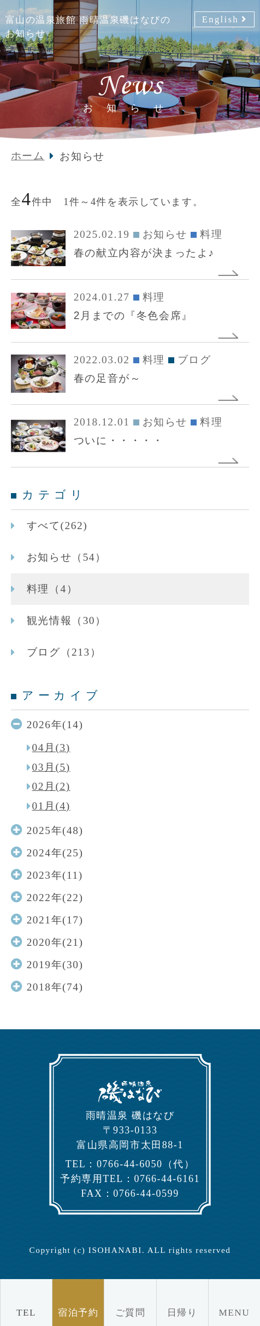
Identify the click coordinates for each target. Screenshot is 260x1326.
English (220, 19)
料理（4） (52, 589)
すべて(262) (57, 525)
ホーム (28, 155)
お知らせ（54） (67, 557)
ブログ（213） (64, 652)
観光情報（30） (67, 620)
